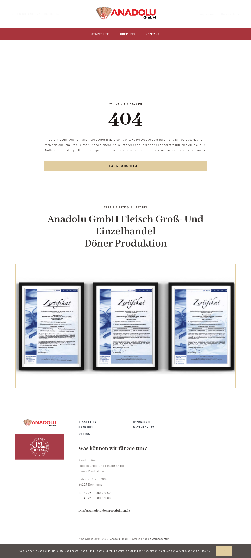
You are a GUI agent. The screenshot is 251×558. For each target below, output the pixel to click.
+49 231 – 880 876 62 (98, 492)
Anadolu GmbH (120, 538)
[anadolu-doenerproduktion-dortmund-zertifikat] (39, 419)
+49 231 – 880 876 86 (98, 498)
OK (224, 551)
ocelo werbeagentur (158, 538)
